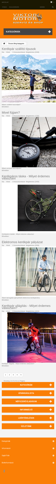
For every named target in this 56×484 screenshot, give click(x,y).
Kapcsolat (5, 2)
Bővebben (5, 107)
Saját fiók (5, 455)
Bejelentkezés (14, 7)
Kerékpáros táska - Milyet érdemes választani (26, 177)
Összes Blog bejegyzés (16, 43)
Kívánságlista (26, 393)
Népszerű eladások (26, 401)
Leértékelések (26, 418)
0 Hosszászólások (19, 52)
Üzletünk (26, 426)
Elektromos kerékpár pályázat (22, 242)
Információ (26, 409)
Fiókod (4, 7)
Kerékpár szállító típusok (19, 49)
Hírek (8, 52)
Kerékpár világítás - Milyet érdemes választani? (26, 307)
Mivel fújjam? (11, 112)
